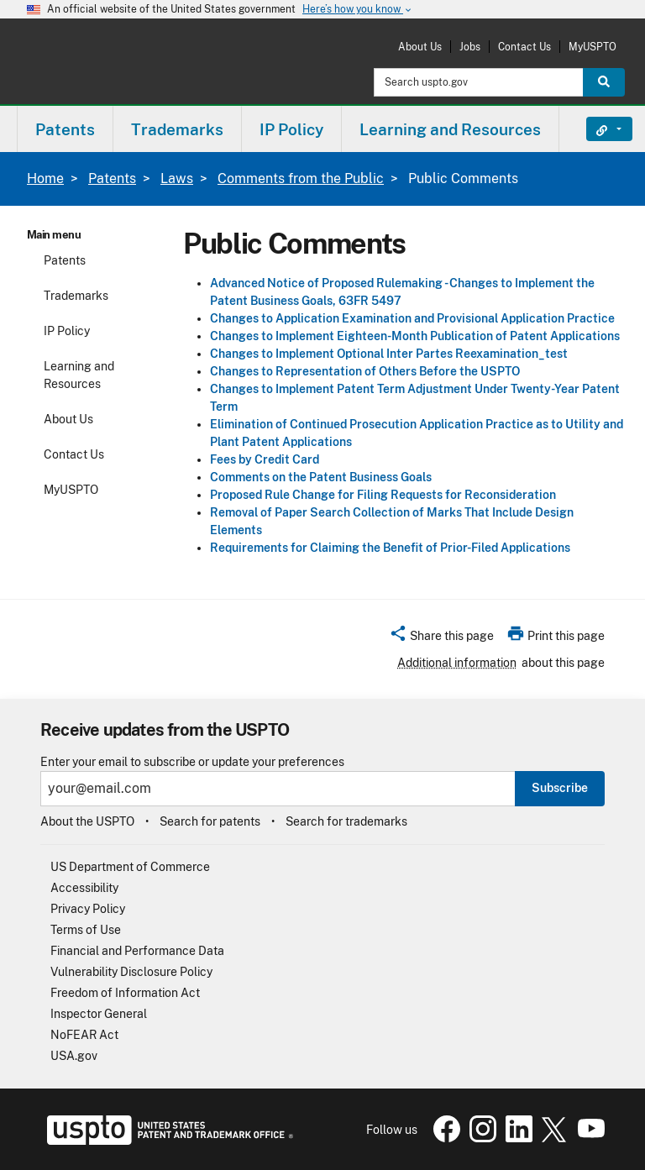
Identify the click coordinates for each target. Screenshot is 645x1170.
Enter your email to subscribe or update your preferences (192, 762)
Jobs (469, 46)
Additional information (457, 662)
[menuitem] (65, 129)
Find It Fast (596, 129)
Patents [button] (65, 129)
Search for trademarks (346, 821)
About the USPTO (87, 821)
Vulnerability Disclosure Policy (131, 971)
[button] (441, 638)
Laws (176, 178)
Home (45, 178)
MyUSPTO (592, 46)
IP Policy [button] (291, 129)
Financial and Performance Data (137, 951)
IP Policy (67, 331)
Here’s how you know (357, 9)
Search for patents (210, 821)
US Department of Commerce (130, 867)
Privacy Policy (87, 909)
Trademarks (76, 295)
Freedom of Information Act (125, 992)
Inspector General (98, 1013)
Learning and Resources (79, 375)
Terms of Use (85, 930)
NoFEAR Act (84, 1034)
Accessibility (84, 888)
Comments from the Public (301, 178)
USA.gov (73, 1055)
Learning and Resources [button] (450, 129)
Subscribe (560, 788)
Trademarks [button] (177, 129)
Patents (112, 178)
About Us (420, 46)
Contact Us (524, 46)
